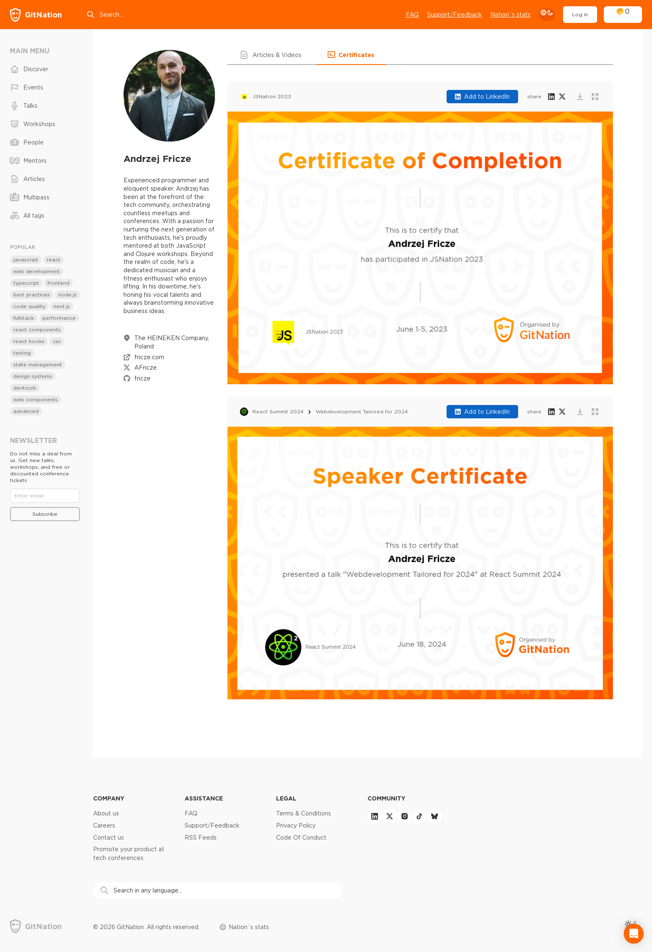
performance (59, 318)
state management (37, 364)
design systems (32, 376)
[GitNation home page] (36, 15)
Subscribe (44, 514)
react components (37, 329)
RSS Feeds (201, 837)
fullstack (23, 318)
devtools (24, 387)
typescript (26, 283)
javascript (25, 259)
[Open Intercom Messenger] (634, 934)
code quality (29, 306)
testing (22, 352)
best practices (31, 294)
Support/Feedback (212, 825)
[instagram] (405, 816)
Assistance (204, 798)
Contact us (108, 837)
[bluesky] (434, 816)
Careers (104, 825)
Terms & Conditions (303, 813)
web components (35, 399)
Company (108, 798)
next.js (62, 306)
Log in (580, 14)
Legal (286, 798)
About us (106, 813)
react (53, 259)
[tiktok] (419, 816)
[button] (271, 55)
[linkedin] (375, 816)
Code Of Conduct (301, 837)
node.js (67, 294)
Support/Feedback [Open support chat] (454, 14)
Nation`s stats (510, 14)
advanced (26, 411)
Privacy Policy (296, 825)
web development (36, 271)
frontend (58, 283)
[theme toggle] (547, 14)
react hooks (28, 341)
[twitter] (390, 816)
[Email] (45, 496)
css (57, 341)
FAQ (412, 14)
